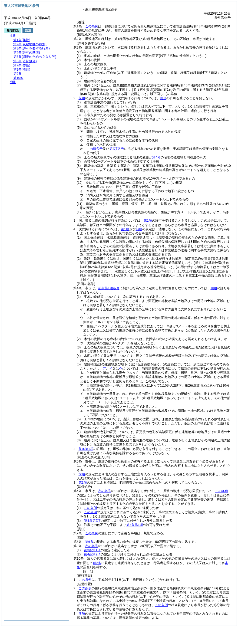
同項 (163, 98)
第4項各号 (116, 149)
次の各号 (104, 491)
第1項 (148, 220)
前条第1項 (86, 449)
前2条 (97, 563)
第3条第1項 (134, 525)
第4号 (156, 157)
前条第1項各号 (108, 288)
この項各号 (94, 149)
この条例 (91, 26)
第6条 (89, 542)
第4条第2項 (92, 520)
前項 (82, 98)
